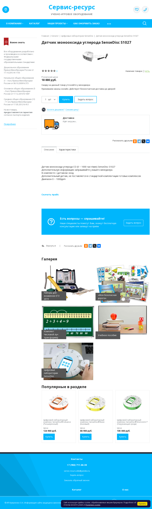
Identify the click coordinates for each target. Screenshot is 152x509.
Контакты (77, 459)
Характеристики (67, 149)
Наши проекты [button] (57, 23)
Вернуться (49, 245)
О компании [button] (13, 23)
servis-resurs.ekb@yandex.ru (77, 471)
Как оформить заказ (86, 23)
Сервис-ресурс (72, 7)
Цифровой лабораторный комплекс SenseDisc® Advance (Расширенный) (57, 422)
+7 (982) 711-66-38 (77, 464)
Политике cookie (93, 505)
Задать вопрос (133, 222)
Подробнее (10, 124)
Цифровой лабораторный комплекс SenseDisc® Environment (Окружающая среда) (132, 422)
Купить (49, 436)
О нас (125, 489)
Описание (49, 149)
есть (147, 71)
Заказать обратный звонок (77, 480)
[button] (109, 23)
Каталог (34, 23)
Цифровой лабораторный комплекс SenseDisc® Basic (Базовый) (92, 422)
